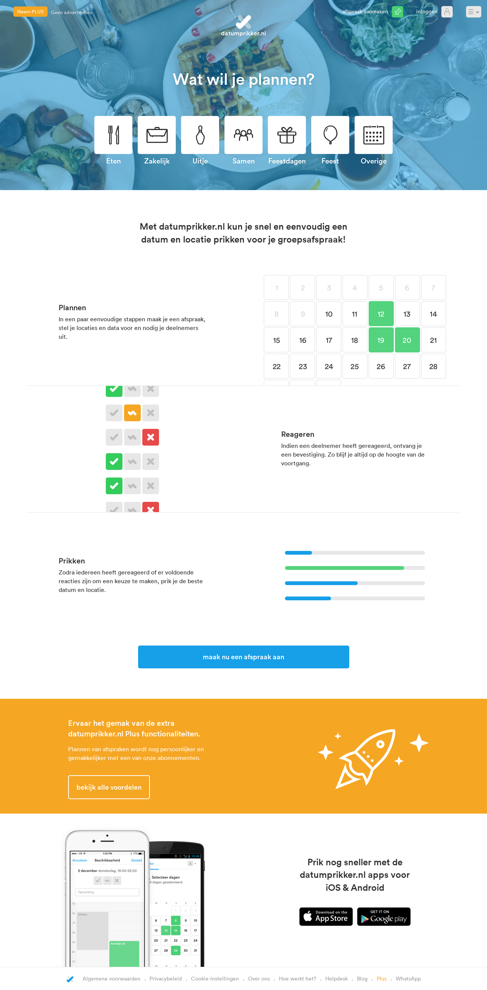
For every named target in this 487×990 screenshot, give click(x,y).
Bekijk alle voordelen (109, 787)
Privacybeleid (166, 978)
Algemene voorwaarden (111, 978)
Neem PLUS (30, 11)
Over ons (259, 978)
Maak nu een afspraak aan (243, 656)
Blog (362, 978)
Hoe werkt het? (297, 978)
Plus (382, 978)
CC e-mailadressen (72, 10)
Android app (384, 917)
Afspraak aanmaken (365, 11)
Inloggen (427, 11)
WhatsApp (408, 978)
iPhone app (326, 917)
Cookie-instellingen (215, 978)
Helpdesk (336, 978)
